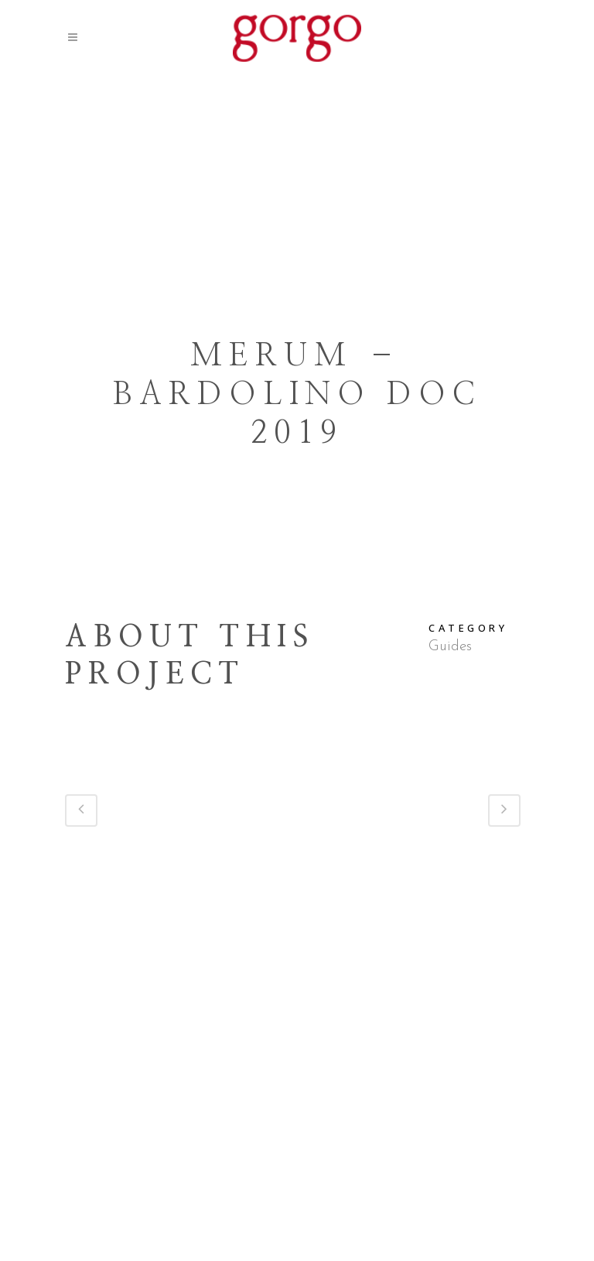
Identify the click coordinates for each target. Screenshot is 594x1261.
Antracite (386, 1235)
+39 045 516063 (219, 1193)
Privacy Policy (355, 1214)
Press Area (273, 1214)
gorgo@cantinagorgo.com (350, 1193)
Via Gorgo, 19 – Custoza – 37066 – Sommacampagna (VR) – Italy (297, 1172)
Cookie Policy (444, 1214)
